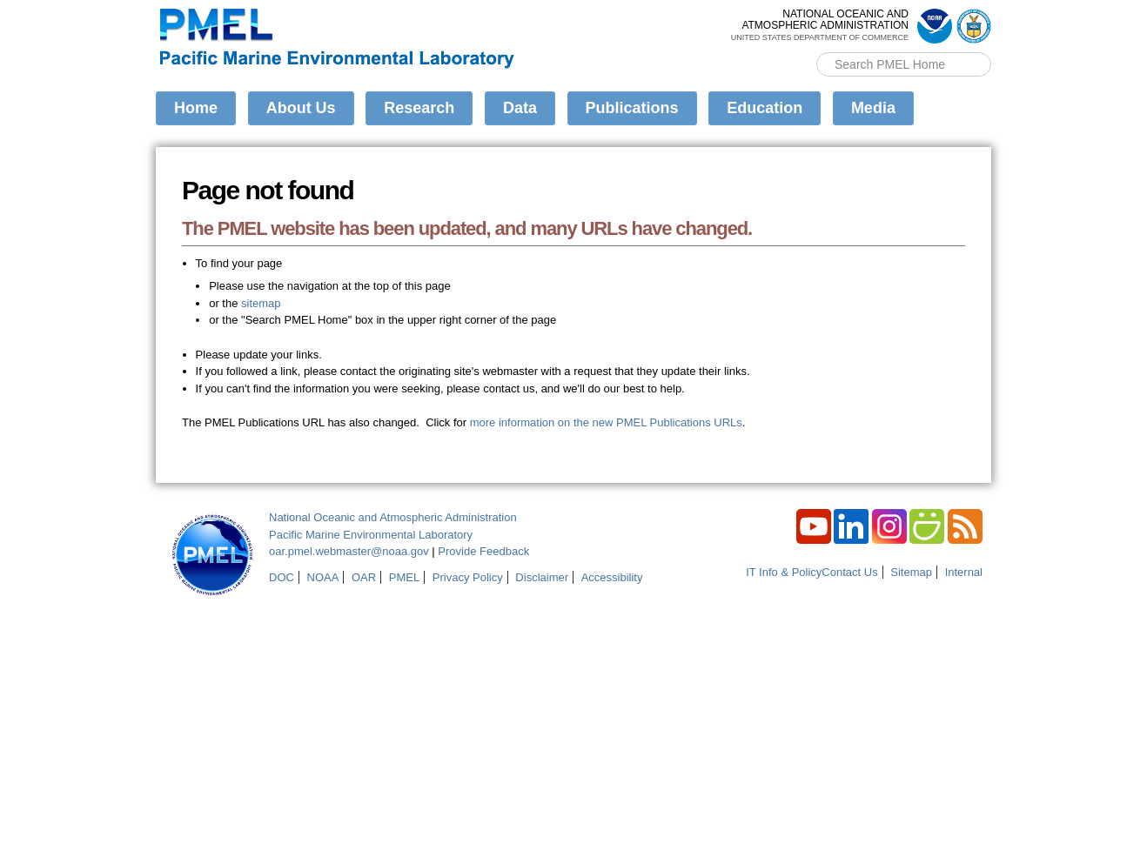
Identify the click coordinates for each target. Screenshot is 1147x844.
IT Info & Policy (784, 572)
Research (419, 108)
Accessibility (612, 577)
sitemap (261, 303)
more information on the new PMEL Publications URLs (606, 422)
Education (764, 108)
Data (520, 108)
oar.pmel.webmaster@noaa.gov (349, 551)
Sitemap (911, 572)
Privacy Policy (468, 577)
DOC (281, 577)
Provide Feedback (483, 551)
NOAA (323, 577)
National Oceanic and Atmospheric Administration (393, 517)
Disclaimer (541, 577)
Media (873, 108)
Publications (632, 108)
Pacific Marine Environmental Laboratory (371, 534)
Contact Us (849, 572)
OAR (364, 577)
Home (196, 108)
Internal (964, 572)
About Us (301, 108)
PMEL (404, 577)
